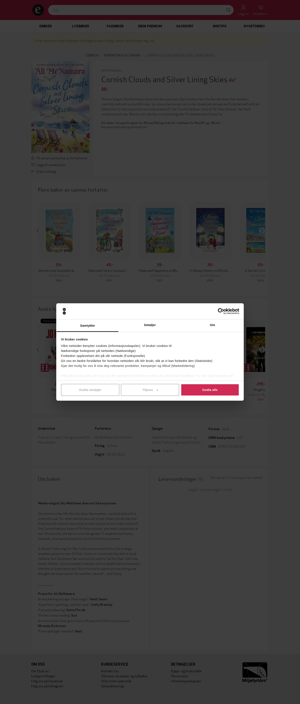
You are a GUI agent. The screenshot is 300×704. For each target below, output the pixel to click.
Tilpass (150, 390)
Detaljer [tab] (150, 325)
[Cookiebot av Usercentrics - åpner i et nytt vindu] (221, 311)
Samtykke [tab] (87, 325)
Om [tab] (212, 325)
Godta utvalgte (90, 390)
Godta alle (210, 390)
